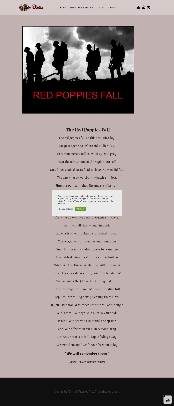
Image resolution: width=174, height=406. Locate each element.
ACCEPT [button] (80, 209)
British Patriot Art (80, 391)
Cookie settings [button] (66, 209)
